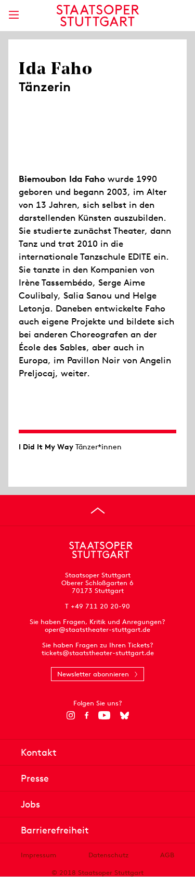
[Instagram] (70, 715)
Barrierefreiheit (55, 830)
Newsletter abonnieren (93, 674)
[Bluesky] (124, 715)
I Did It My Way (46, 446)
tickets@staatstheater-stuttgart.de (98, 652)
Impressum (38, 855)
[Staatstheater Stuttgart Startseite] (97, 15)
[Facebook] (86, 715)
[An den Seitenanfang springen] (97, 510)
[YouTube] (104, 715)
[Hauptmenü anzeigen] (13, 15)
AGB (167, 855)
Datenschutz (108, 855)
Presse (35, 778)
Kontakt (39, 752)
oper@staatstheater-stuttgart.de (97, 629)
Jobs (30, 804)
